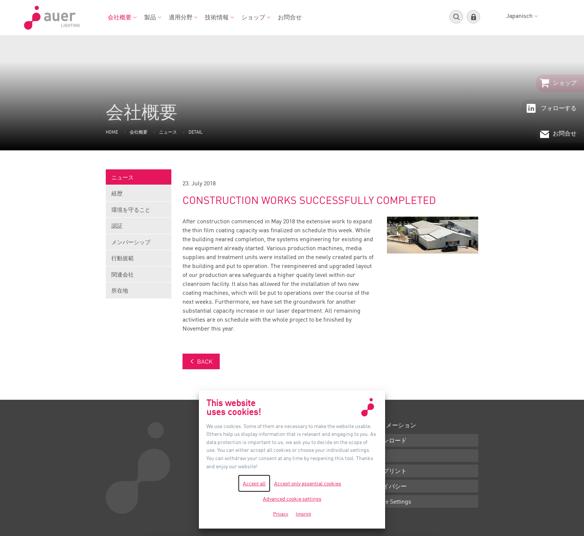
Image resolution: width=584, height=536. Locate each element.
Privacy (280, 514)
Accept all (254, 483)
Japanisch (522, 15)
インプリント (389, 471)
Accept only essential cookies (307, 483)
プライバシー (389, 486)
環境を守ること (138, 212)
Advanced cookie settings (292, 498)
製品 (152, 17)
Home (112, 132)
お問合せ (290, 17)
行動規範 (138, 260)
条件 (377, 455)
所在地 (119, 290)
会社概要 (122, 17)
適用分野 (183, 17)
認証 (138, 228)
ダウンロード (389, 440)
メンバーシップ (138, 244)
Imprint (303, 514)
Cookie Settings (391, 501)
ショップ (255, 17)
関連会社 (138, 277)
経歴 (138, 195)
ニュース (168, 132)
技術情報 (219, 17)
